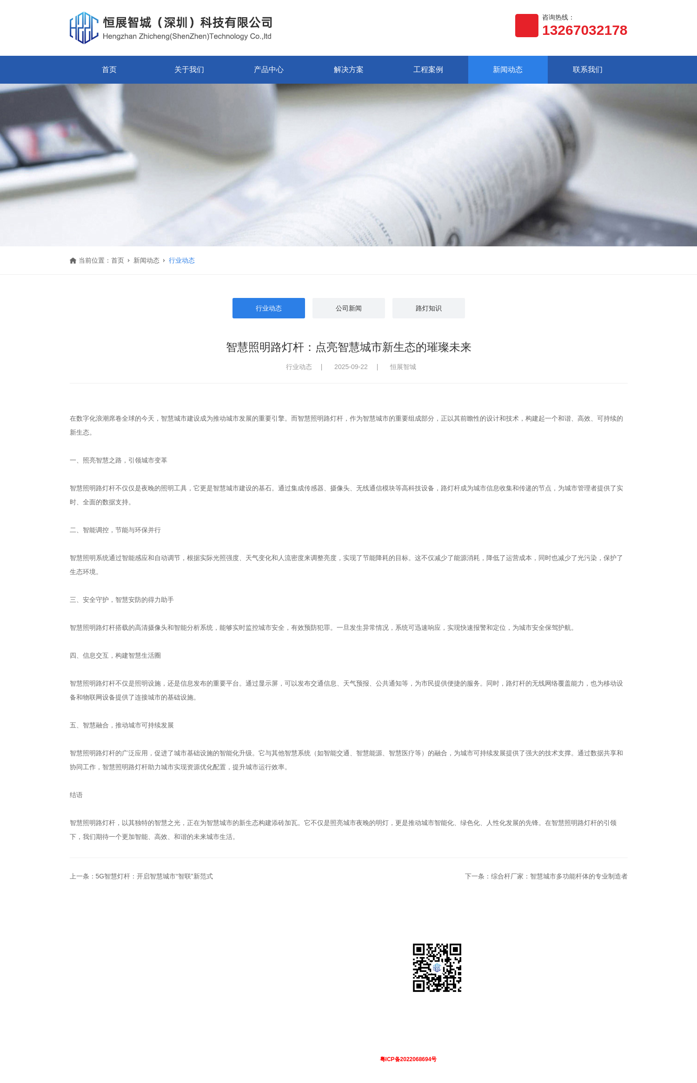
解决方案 (349, 69)
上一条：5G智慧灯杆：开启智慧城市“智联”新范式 (141, 876)
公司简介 (83, 973)
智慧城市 (198, 988)
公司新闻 (349, 308)
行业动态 (182, 260)
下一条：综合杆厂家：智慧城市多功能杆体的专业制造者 (546, 876)
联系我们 (588, 69)
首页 (109, 69)
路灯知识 (429, 308)
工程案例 (428, 69)
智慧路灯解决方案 (211, 973)
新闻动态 (508, 69)
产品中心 (269, 69)
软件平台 (140, 988)
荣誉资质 (83, 988)
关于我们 (189, 69)
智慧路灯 (140, 973)
